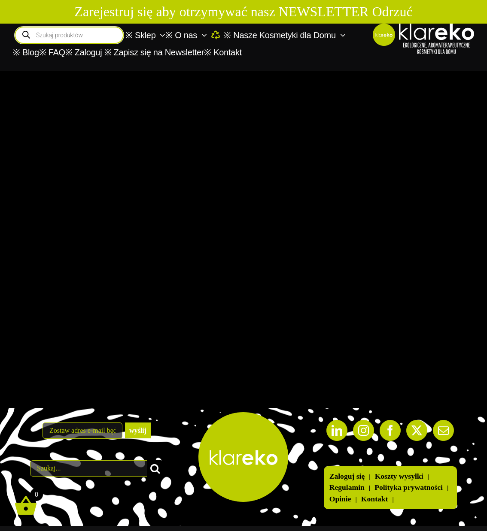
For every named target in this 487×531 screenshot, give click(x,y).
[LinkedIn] (336, 430)
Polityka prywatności (408, 487)
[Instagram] (363, 430)
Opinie (340, 499)
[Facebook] (390, 430)
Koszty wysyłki (399, 476)
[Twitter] (416, 430)
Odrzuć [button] (392, 11)
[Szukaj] (155, 468)
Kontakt (374, 499)
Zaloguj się (347, 476)
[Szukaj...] (88, 468)
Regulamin (347, 487)
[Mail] (443, 430)
